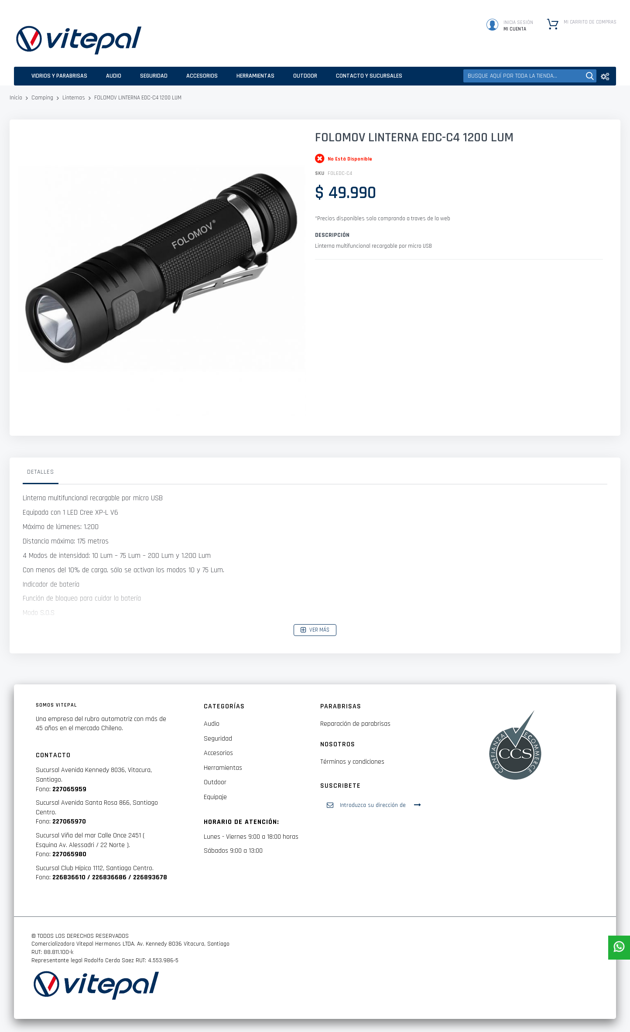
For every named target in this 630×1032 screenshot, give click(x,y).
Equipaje (215, 797)
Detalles (40, 472)
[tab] (40, 474)
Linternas (73, 97)
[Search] (589, 75)
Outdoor (215, 782)
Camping (42, 97)
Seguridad (218, 738)
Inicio (16, 97)
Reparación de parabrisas (355, 723)
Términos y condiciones (352, 761)
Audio (211, 723)
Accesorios (218, 753)
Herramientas (223, 767)
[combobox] (529, 75)
